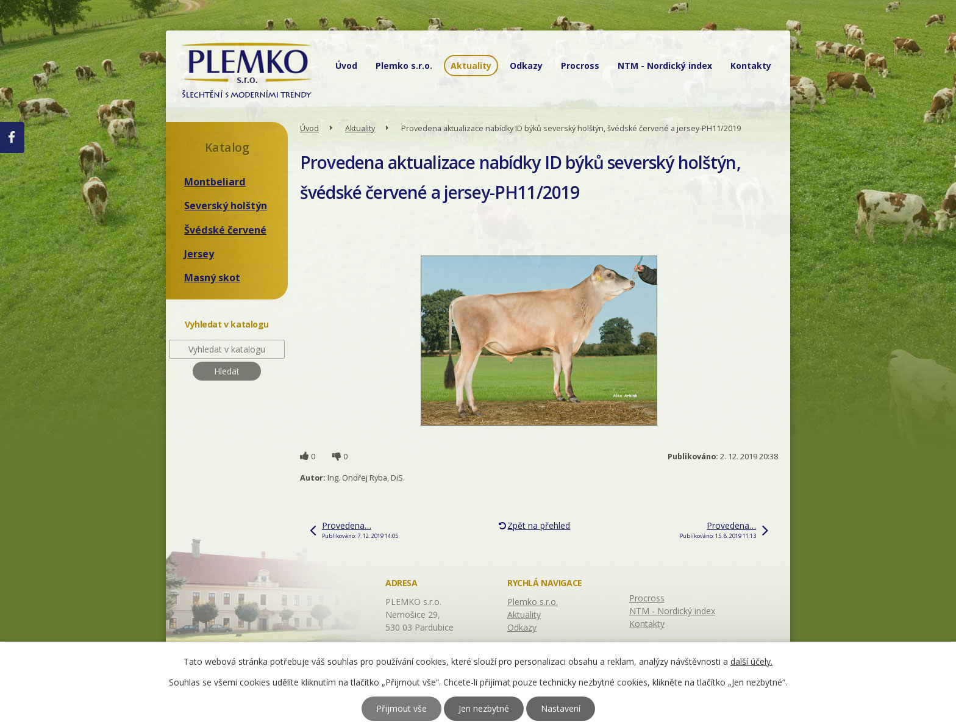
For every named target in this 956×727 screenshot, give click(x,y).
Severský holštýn (225, 205)
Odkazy (526, 65)
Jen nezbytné (483, 708)
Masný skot (212, 277)
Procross (580, 65)
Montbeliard (215, 181)
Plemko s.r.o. (404, 65)
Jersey (199, 253)
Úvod (346, 65)
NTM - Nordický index (665, 65)
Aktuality (471, 65)
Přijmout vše (401, 708)
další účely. (751, 661)
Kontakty (750, 65)
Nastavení (560, 708)
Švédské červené (225, 230)
